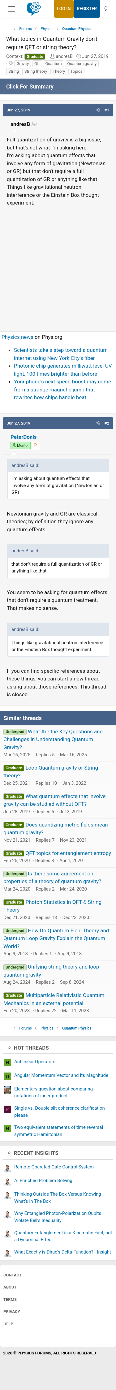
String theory (35, 71)
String (13, 71)
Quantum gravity (82, 63)
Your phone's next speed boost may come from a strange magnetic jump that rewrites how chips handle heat (62, 389)
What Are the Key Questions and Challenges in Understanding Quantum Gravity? (53, 739)
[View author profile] (35, 445)
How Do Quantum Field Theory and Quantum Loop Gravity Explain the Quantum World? (56, 938)
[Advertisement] (58, 266)
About (10, 1287)
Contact (12, 1275)
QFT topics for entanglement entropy (68, 853)
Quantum (53, 63)
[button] (98, 110)
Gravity (22, 63)
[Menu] (11, 9)
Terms (10, 1299)
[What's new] (106, 9)
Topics (77, 71)
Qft (37, 63)
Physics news (17, 337)
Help (8, 1324)
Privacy (11, 1311)
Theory (59, 71)
